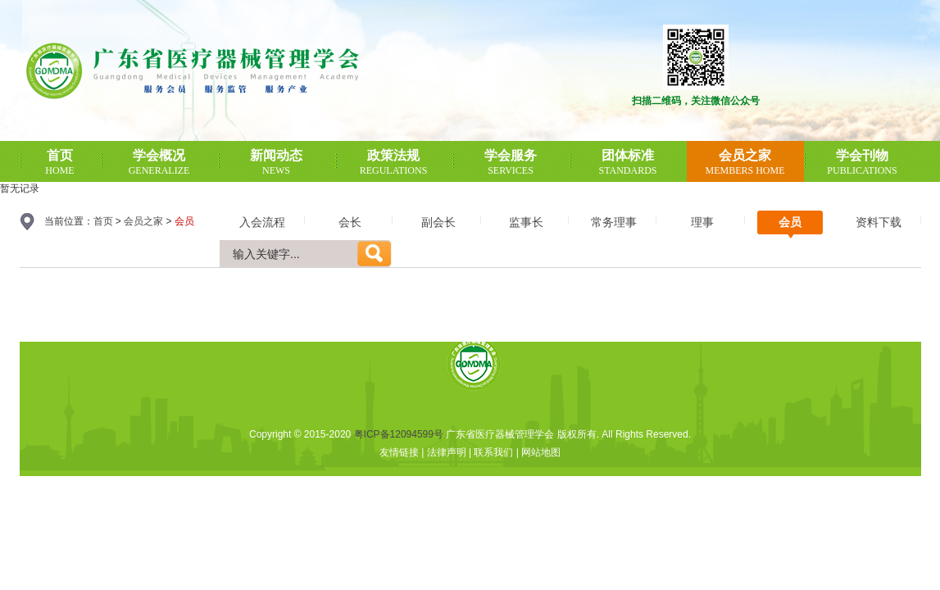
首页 (103, 221)
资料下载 (878, 222)
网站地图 (541, 452)
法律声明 (446, 452)
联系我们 (493, 452)
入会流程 (262, 222)
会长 (349, 222)
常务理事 (614, 222)
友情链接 (399, 452)
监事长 (526, 222)
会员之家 (143, 221)
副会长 (438, 222)
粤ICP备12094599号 (398, 434)
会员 (790, 222)
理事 (702, 222)
